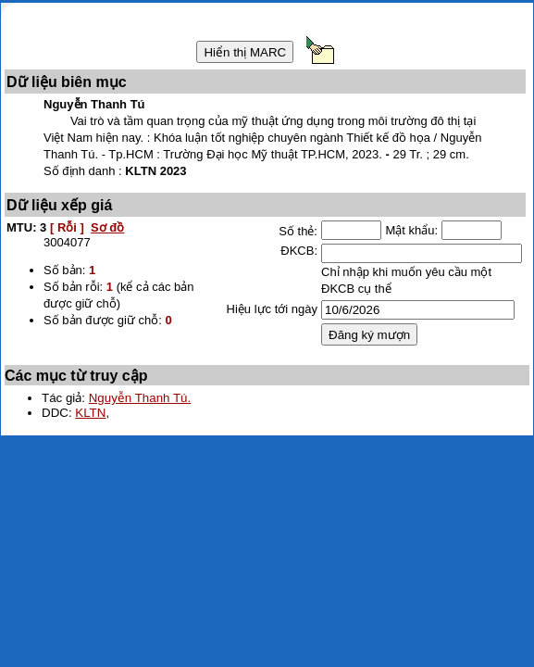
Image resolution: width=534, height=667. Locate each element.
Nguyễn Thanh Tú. (140, 398)
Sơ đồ (107, 227)
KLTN (90, 413)
